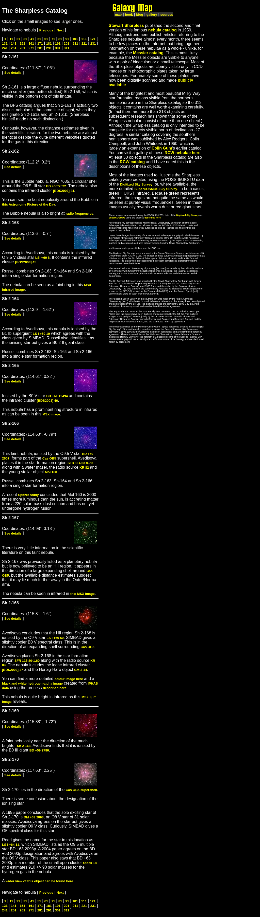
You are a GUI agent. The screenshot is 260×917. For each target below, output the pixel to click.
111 (84, 39)
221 (84, 43)
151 (22, 43)
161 (31, 43)
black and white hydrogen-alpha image (32, 683)
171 (40, 43)
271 (31, 48)
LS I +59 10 (41, 334)
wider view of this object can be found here (39, 881)
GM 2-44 (80, 670)
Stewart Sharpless (126, 25)
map (118, 14)
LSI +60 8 (42, 258)
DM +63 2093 (33, 817)
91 (67, 39)
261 (22, 48)
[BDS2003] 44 (63, 191)
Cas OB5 (49, 458)
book (129, 14)
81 (60, 39)
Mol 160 (51, 472)
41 (32, 39)
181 (49, 43)
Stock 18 (89, 863)
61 (46, 39)
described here (55, 688)
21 (18, 39)
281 (40, 48)
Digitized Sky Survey (136, 184)
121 (93, 39)
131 (5, 43)
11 (11, 39)
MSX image (51, 414)
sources (166, 14)
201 (66, 43)
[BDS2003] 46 (47, 400)
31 (25, 39)
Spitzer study (28, 495)
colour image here (69, 679)
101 (75, 39)
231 (93, 43)
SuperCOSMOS (117, 217)
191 (58, 43)
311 (66, 48)
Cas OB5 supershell (81, 790)
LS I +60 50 (55, 638)
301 (58, 48)
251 (14, 48)
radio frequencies (79, 213)
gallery (152, 14)
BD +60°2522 (56, 186)
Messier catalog (148, 53)
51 (39, 39)
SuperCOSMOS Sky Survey (155, 189)
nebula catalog (162, 30)
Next (60, 30)
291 (49, 48)
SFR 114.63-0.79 (80, 463)
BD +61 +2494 (57, 396)
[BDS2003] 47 (12, 670)
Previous (46, 30)
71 (53, 39)
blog (139, 14)
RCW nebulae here (182, 153)
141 (14, 43)
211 (75, 43)
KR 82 (84, 467)
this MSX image (82, 594)
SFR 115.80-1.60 (27, 661)
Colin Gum (162, 148)
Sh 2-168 (23, 746)
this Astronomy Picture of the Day (28, 204)
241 (5, 48)
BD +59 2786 (39, 750)
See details (13, 73)
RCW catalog (132, 162)
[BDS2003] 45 (25, 262)
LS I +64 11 (10, 845)
